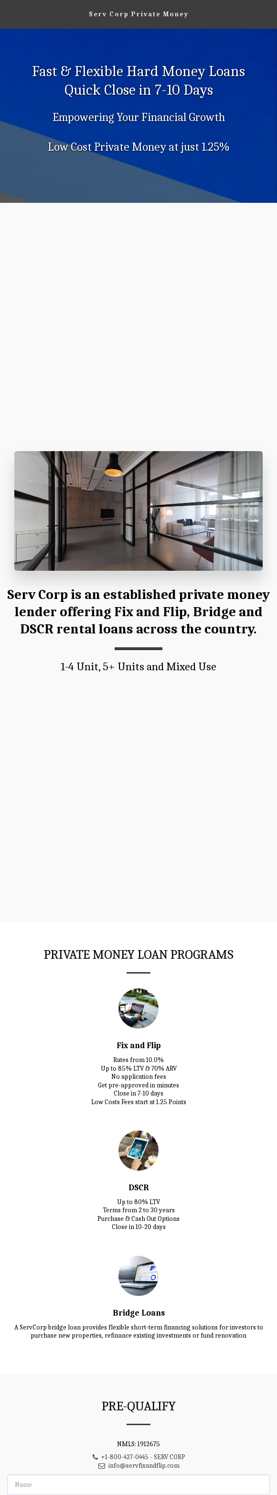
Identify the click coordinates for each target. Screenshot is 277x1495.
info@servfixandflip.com (138, 1473)
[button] (10, 13)
